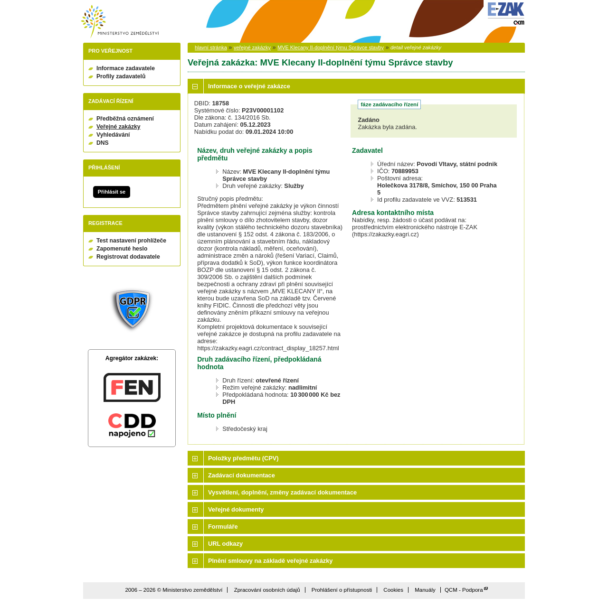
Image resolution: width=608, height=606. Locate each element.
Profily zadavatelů (120, 76)
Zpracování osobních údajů (267, 590)
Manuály (425, 590)
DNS (102, 143)
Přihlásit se (111, 192)
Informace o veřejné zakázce (249, 86)
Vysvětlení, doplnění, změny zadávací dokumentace (282, 492)
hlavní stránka (211, 47)
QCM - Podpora (464, 590)
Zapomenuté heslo (121, 248)
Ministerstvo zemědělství (120, 21)
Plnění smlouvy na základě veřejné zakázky (270, 560)
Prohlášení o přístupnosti (342, 590)
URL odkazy (225, 543)
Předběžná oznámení (125, 118)
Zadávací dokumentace (241, 475)
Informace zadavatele (125, 68)
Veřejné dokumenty (236, 509)
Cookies (393, 590)
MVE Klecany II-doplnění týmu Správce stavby (330, 47)
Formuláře (223, 526)
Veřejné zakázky (118, 126)
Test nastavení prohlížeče (131, 240)
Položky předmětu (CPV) (243, 458)
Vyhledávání (113, 134)
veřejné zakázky (252, 47)
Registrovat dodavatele (128, 256)
